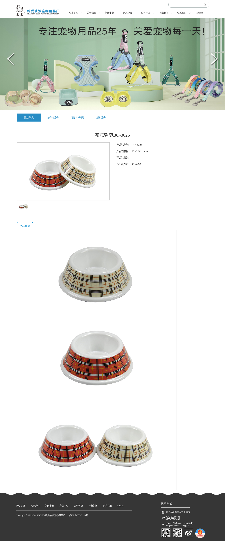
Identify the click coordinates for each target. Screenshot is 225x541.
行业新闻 (163, 13)
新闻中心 (109, 13)
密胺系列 (29, 117)
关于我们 (91, 13)
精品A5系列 (77, 117)
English (199, 13)
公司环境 (145, 13)
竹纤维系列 (53, 117)
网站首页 (73, 13)
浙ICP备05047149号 (78, 515)
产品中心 (127, 13)
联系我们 (181, 13)
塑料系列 (101, 117)
